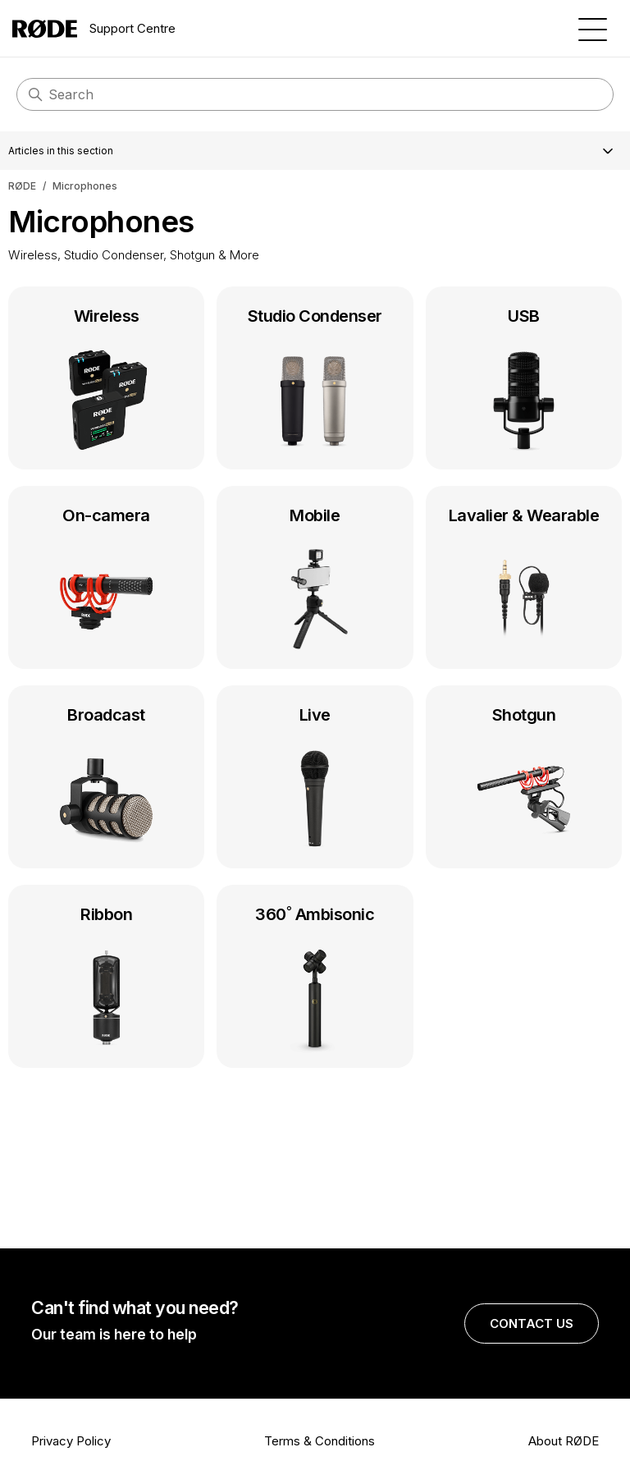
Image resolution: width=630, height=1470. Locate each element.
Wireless (106, 381)
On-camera (106, 581)
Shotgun (523, 780)
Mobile (314, 581)
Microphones (84, 186)
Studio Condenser (314, 381)
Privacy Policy (71, 1441)
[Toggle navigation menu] (593, 28)
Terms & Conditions (319, 1441)
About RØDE (563, 1441)
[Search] (315, 94)
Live (314, 780)
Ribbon (106, 980)
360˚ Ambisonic (314, 980)
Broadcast (106, 780)
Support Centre (94, 29)
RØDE (22, 186)
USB (523, 381)
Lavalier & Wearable (523, 581)
